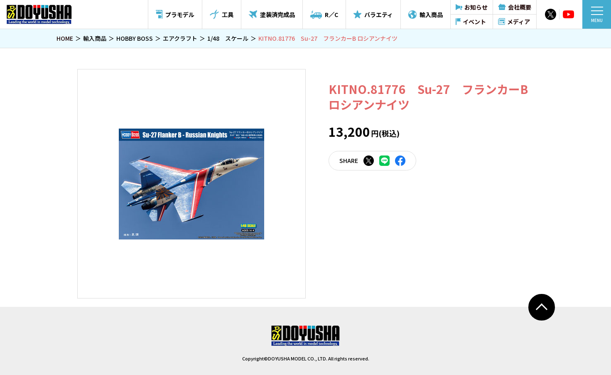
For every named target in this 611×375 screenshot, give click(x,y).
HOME (64, 38)
